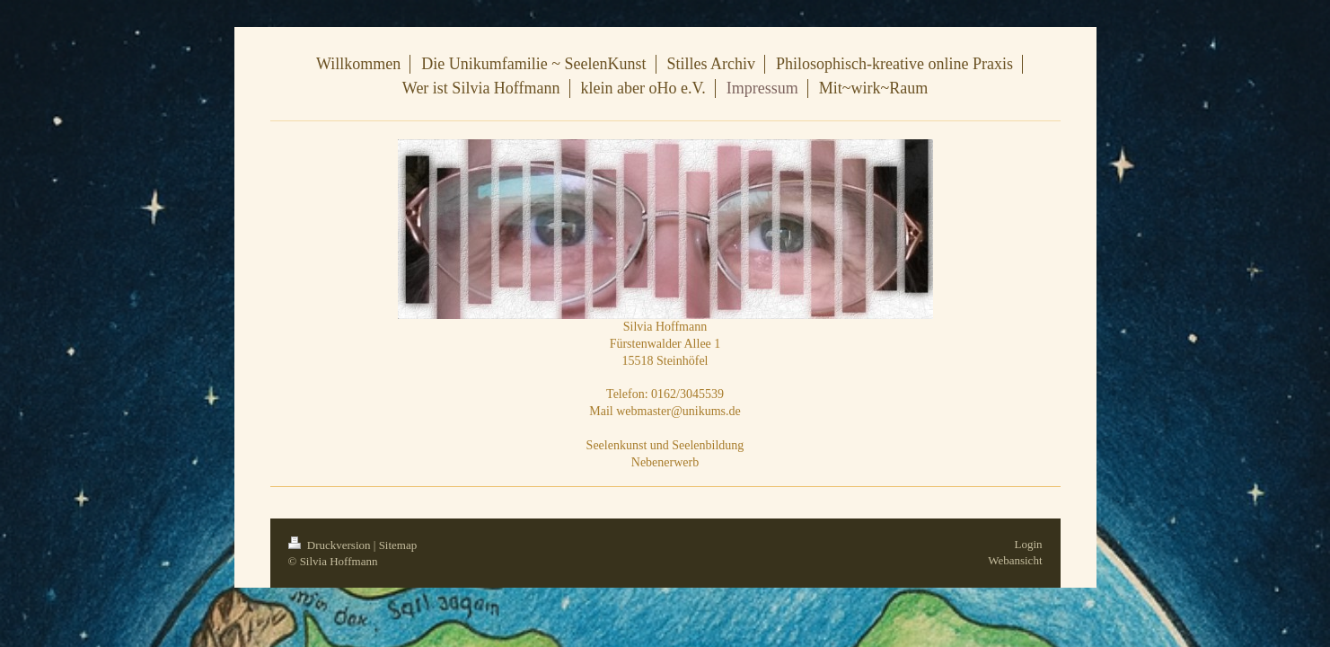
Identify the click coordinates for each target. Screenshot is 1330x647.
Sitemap (398, 545)
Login (1028, 544)
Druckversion (331, 545)
